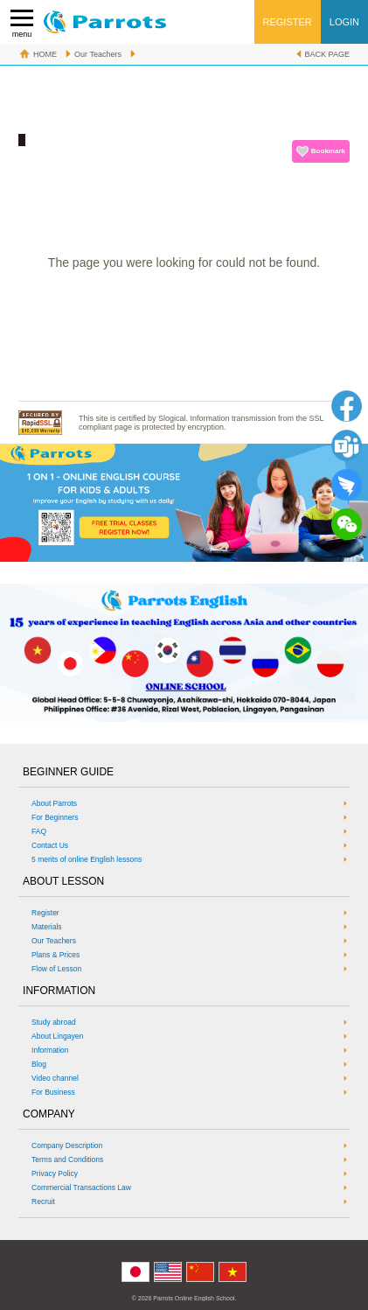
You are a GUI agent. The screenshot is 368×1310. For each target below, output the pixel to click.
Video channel (55, 1078)
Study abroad (53, 1022)
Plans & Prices (55, 954)
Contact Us (49, 845)
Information (50, 1050)
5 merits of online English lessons (86, 859)
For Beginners (54, 817)
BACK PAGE (327, 54)
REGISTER (287, 22)
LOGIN (344, 22)
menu (21, 24)
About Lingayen (57, 1036)
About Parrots (54, 803)
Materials (46, 926)
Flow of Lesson (56, 968)
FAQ (38, 831)
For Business (53, 1092)
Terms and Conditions (67, 1159)
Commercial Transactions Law (81, 1187)
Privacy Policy (54, 1173)
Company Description (66, 1145)
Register (45, 912)
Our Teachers (98, 54)
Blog (38, 1064)
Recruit (43, 1201)
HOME (45, 54)
